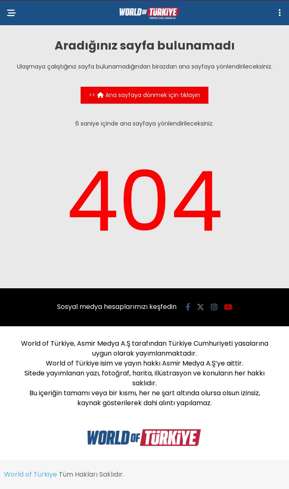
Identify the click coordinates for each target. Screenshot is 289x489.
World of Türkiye (30, 474)
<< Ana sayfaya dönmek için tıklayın (144, 95)
